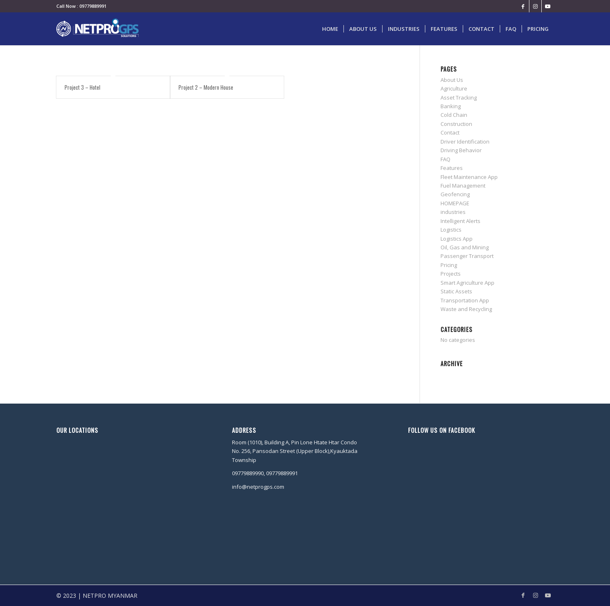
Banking (451, 106)
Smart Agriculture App (467, 282)
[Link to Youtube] (548, 6)
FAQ (445, 159)
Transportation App (465, 300)
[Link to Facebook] (523, 6)
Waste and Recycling (466, 309)
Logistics (451, 229)
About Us (452, 80)
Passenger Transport (467, 256)
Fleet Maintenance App (469, 177)
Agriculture (454, 88)
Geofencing (455, 194)
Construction (456, 124)
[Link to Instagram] (535, 6)
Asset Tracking (459, 97)
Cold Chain (454, 114)
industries (453, 212)
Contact (450, 132)
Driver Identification (465, 141)
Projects (451, 273)
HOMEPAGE (455, 203)
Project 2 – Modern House (206, 87)
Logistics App (457, 238)
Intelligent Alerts (460, 221)
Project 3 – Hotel (82, 87)
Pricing (449, 265)
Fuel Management (463, 185)
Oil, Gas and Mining (465, 247)
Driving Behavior (461, 150)
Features (452, 168)
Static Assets (456, 291)
